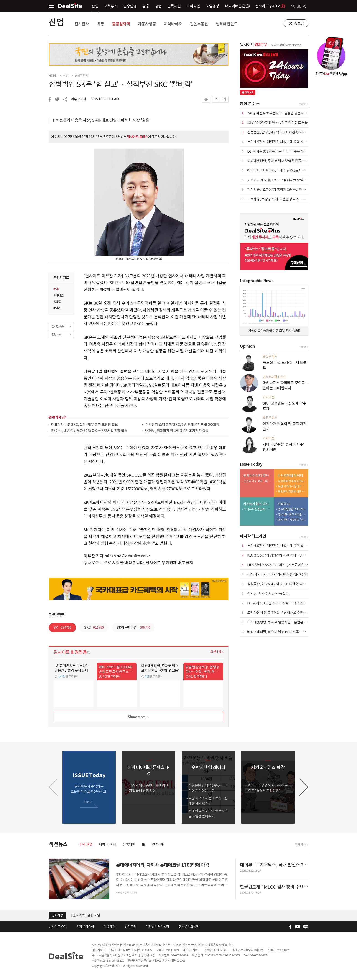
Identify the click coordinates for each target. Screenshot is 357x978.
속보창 (299, 23)
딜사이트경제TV (270, 5)
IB (143, 844)
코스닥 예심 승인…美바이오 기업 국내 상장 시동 (258, 481)
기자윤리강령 (85, 926)
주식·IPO (85, 844)
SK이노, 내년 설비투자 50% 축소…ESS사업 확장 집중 (89, 431)
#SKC (57, 301)
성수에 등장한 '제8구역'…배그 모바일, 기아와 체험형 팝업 (292, 509)
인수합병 (130, 6)
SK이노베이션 (133, 627)
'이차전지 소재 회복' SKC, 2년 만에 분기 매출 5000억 (182, 425)
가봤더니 (283, 504)
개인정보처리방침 (157, 926)
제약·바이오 (107, 844)
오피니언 (193, 6)
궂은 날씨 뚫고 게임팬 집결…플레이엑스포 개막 (292, 514)
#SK (56, 289)
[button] (303, 787)
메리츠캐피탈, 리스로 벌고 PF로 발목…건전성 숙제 (283, 632)
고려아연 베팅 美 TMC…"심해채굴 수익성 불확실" (282, 180)
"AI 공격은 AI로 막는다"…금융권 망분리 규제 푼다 (282, 113)
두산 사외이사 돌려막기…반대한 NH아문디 (292, 486)
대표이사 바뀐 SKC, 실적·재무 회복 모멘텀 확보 (84, 425)
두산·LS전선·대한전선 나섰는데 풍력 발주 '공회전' (283, 142)
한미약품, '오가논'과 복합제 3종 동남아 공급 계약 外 (283, 189)
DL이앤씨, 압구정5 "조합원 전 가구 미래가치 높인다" (292, 519)
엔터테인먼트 (226, 23)
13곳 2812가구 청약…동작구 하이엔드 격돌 (277, 122)
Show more (139, 717)
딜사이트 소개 (58, 926)
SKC (94, 627)
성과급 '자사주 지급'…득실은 (268, 593)
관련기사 (55, 417)
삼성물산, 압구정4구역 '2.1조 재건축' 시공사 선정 (281, 132)
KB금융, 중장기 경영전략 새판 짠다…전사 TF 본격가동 (285, 555)
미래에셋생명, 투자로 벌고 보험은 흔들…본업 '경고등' (285, 161)
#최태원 (58, 295)
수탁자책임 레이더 (290, 475)
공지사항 (57, 915)
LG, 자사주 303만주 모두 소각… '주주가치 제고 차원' (284, 151)
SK (62, 627)
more (64, 417)
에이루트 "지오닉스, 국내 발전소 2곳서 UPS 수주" (282, 170)
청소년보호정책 (189, 926)
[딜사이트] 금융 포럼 (85, 915)
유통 (100, 23)
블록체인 (174, 6)
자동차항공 (147, 23)
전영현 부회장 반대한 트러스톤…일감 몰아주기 (292, 491)
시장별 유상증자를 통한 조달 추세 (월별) (274, 331)
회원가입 (215, 652)
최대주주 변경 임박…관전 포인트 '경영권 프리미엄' (258, 509)
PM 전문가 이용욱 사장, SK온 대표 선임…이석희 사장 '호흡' (101, 120)
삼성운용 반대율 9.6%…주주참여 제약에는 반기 (292, 481)
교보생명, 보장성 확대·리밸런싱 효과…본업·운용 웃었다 (286, 199)
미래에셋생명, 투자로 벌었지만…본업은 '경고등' (281, 622)
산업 (95, 6)
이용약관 (109, 926)
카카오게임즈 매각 (256, 504)
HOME (53, 75)
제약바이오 (173, 23)
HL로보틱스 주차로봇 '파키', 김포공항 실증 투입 (281, 565)
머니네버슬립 (237, 6)
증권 (158, 6)
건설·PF (158, 844)
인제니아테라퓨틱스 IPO (257, 475)
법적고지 (130, 926)
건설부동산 (199, 23)
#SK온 (57, 308)
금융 (146, 6)
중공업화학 (121, 23)
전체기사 (300, 845)
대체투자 (111, 6)
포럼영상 (212, 6)
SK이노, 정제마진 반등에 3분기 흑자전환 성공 (177, 431)
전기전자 (82, 23)
